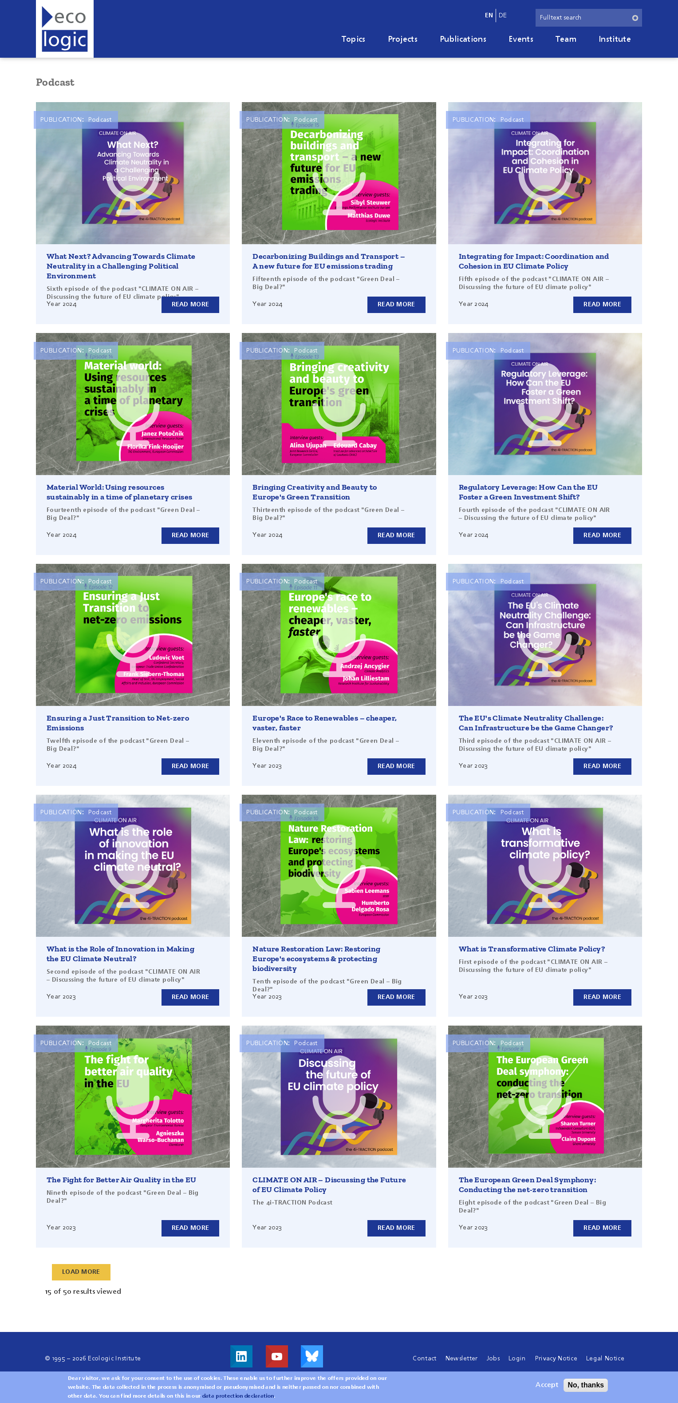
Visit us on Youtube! (277, 1356)
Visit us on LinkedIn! (241, 1356)
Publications (463, 40)
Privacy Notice (556, 1358)
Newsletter (461, 1358)
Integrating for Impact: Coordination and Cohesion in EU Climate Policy (534, 261)
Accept (547, 1385)
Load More (81, 1272)
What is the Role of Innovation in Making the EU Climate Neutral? (120, 953)
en (489, 15)
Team (566, 40)
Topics (354, 40)
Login (517, 1358)
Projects (403, 40)
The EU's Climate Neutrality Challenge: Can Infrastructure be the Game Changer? (536, 723)
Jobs (493, 1358)
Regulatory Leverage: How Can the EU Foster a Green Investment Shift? (528, 492)
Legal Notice (605, 1358)
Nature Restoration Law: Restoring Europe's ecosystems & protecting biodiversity (316, 958)
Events (520, 40)
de (503, 15)
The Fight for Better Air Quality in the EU (122, 1180)
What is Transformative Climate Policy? (532, 949)
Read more (190, 304)
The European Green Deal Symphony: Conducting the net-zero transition (527, 1184)
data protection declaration (238, 1396)
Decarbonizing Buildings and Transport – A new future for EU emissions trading (328, 261)
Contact (424, 1358)
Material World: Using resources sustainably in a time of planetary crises (119, 492)
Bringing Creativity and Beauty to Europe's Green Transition (314, 492)
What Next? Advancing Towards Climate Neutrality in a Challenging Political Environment (121, 266)
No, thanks (586, 1385)
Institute (615, 40)
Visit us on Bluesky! (312, 1356)
